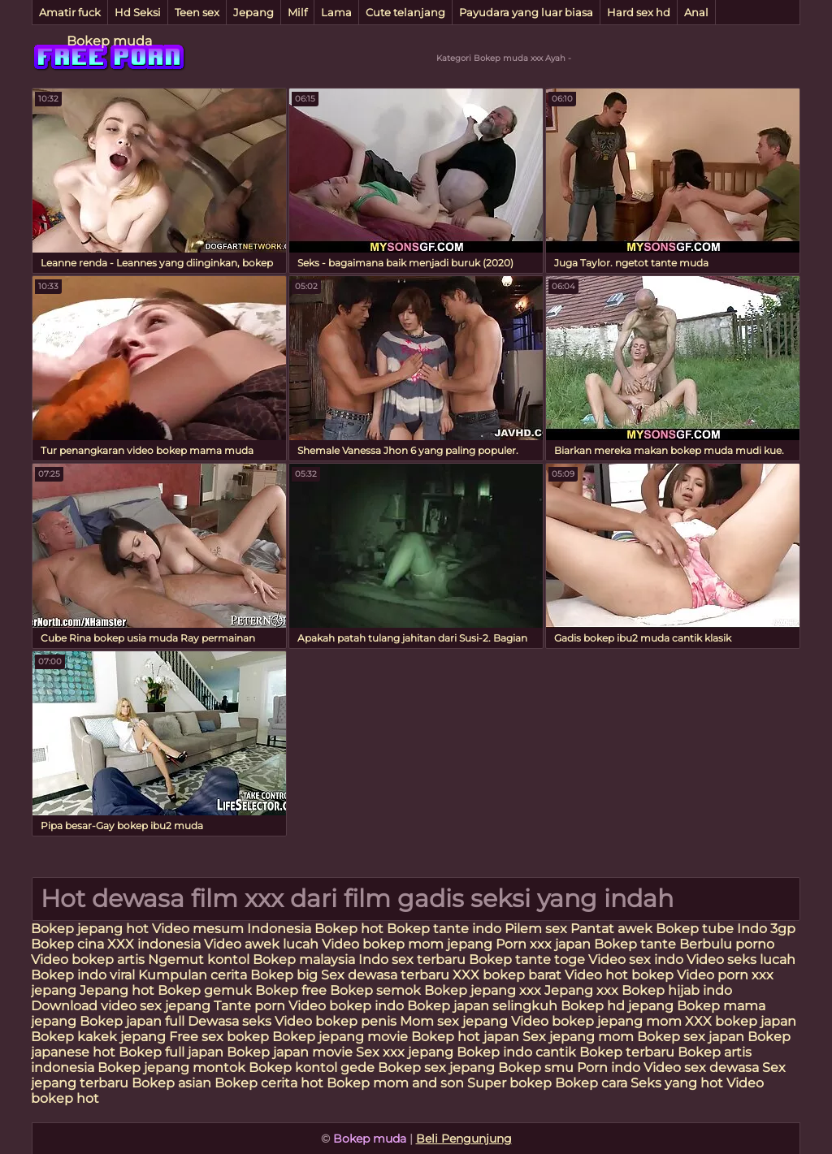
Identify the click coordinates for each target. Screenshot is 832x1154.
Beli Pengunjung (464, 1138)
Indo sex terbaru (412, 959)
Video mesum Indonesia (233, 928)
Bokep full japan (171, 1052)
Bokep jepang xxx (482, 990)
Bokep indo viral (83, 975)
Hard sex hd (638, 12)
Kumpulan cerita (192, 975)
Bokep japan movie (290, 1052)
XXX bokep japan (740, 1021)
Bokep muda (109, 41)
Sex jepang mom (578, 1036)
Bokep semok (375, 990)
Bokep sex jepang (438, 1067)
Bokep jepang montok (171, 1067)
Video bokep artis (88, 959)
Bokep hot (349, 928)
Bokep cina (67, 944)
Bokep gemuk (205, 990)
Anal (696, 12)
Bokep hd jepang (617, 1006)
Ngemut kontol (198, 959)
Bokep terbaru (626, 1052)
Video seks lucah (741, 959)
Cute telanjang (405, 12)
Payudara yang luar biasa (526, 12)
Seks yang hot (676, 1083)
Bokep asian (171, 1083)
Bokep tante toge (527, 959)
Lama (336, 12)
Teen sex (197, 12)
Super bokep (509, 1083)
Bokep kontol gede (312, 1067)
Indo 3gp (766, 928)
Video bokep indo (347, 1006)
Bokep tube (696, 928)
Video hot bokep (619, 975)
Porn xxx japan (545, 944)
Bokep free (291, 990)
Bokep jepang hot (91, 928)
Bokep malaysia (304, 959)
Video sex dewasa (701, 1067)
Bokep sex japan (690, 1036)
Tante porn (249, 1006)
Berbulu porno (726, 944)
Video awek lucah (261, 944)
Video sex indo (635, 959)
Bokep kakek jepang (98, 1036)
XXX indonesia (154, 944)
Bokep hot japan (465, 1036)
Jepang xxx (581, 990)
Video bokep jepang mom (596, 1021)
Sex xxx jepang (404, 1052)
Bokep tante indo (444, 928)
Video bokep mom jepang (407, 944)
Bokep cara (591, 1083)
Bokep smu (536, 1067)
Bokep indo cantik (518, 1052)
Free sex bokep (219, 1036)
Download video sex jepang (120, 1006)
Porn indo (610, 1067)
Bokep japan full (132, 1021)
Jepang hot (119, 990)
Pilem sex (537, 928)
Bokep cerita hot (268, 1083)
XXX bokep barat (507, 975)
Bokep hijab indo (677, 990)
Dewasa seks (229, 1021)
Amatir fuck (70, 12)
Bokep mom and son (395, 1083)
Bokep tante (636, 944)
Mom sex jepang (454, 1021)
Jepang (253, 12)
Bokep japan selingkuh (482, 1006)
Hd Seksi (138, 12)
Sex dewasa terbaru (385, 975)
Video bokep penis (335, 1021)
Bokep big (284, 975)
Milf (297, 12)
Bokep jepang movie (340, 1036)
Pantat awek (611, 928)
